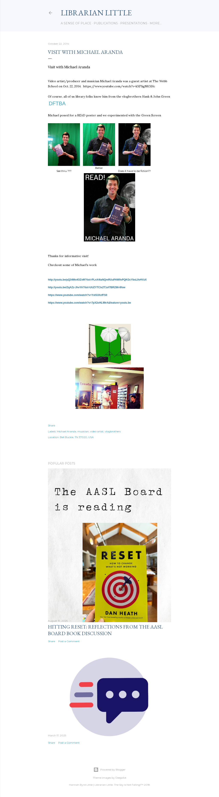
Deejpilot (120, 777)
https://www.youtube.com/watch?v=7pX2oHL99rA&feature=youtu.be (89, 302)
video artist (97, 431)
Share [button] (51, 425)
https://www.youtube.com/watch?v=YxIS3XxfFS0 (77, 295)
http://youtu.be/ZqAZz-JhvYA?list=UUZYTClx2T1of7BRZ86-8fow (86, 287)
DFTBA (57, 103)
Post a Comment (69, 641)
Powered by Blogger (109, 769)
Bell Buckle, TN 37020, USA (77, 437)
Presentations (133, 23)
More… (156, 23)
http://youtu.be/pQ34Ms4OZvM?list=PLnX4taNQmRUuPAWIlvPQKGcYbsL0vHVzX (97, 279)
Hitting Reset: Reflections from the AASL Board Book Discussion (105, 630)
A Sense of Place (76, 23)
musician (83, 431)
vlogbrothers (113, 431)
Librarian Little (96, 13)
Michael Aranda (66, 431)
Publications (106, 23)
